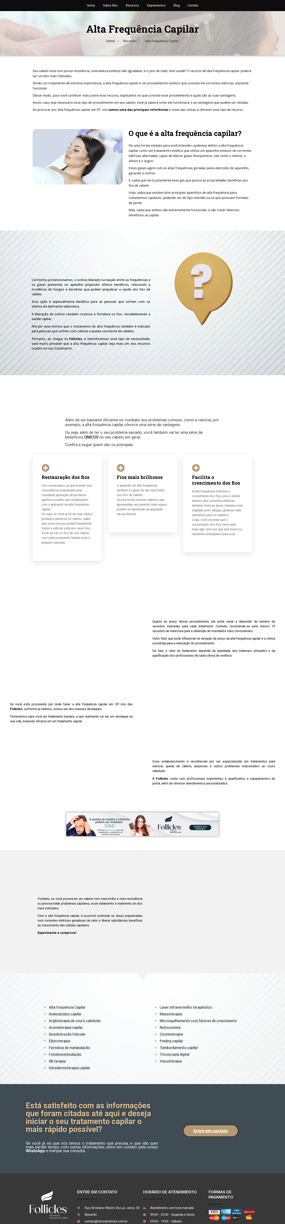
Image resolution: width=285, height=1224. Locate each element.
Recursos (132, 5)
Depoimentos (156, 5)
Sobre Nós (110, 5)
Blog (176, 5)
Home (91, 5)
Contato (193, 5)
